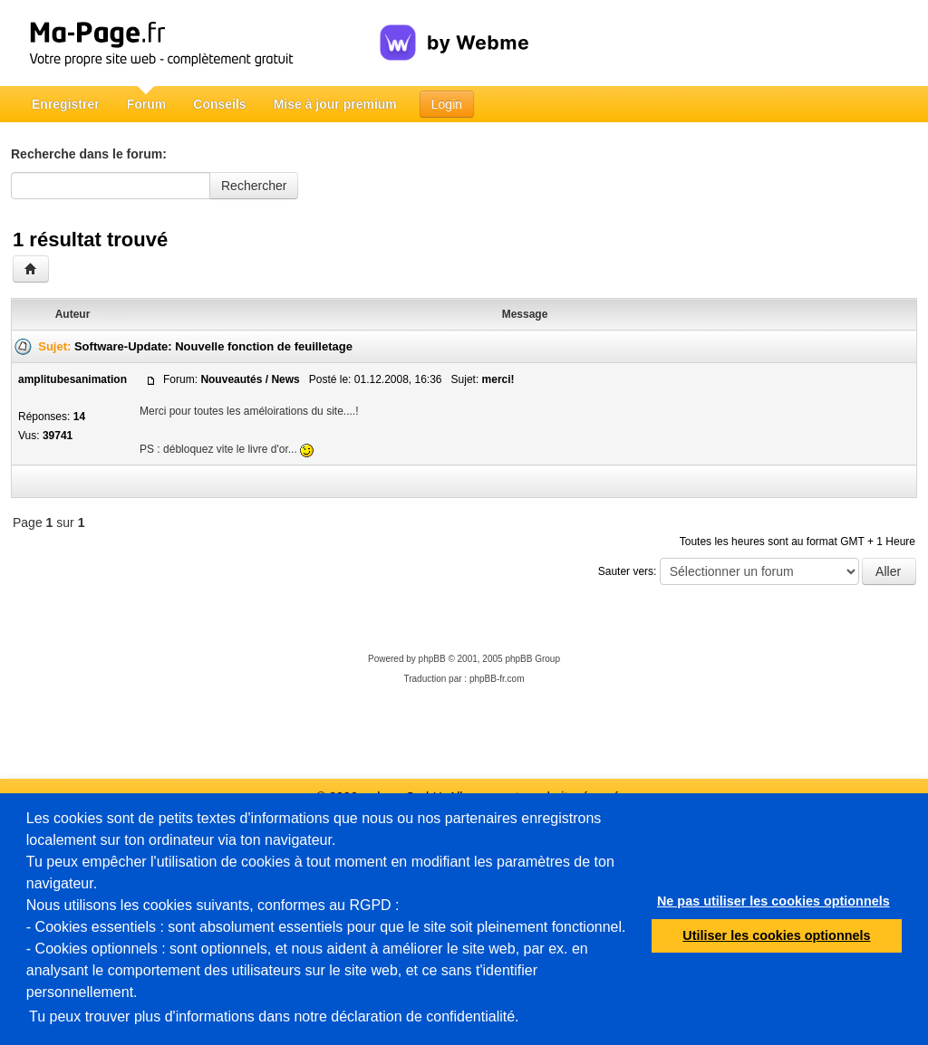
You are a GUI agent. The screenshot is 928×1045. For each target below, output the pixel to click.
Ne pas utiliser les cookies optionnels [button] (773, 901)
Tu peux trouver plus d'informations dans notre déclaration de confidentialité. (274, 1016)
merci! (498, 379)
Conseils (219, 104)
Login (446, 104)
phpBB (432, 659)
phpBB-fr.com (497, 679)
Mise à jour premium (335, 104)
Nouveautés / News (249, 379)
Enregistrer (66, 104)
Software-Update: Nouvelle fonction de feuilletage (213, 346)
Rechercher (253, 185)
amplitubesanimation (72, 379)
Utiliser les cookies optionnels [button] (776, 935)
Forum (147, 104)
